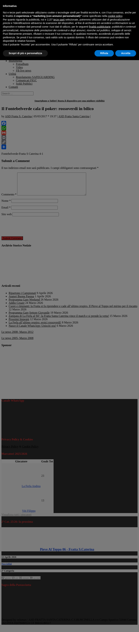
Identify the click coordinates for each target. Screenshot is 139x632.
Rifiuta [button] (104, 53)
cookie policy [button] (115, 16)
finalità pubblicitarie (99, 26)
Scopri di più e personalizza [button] (25, 53)
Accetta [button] (125, 53)
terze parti (59, 19)
